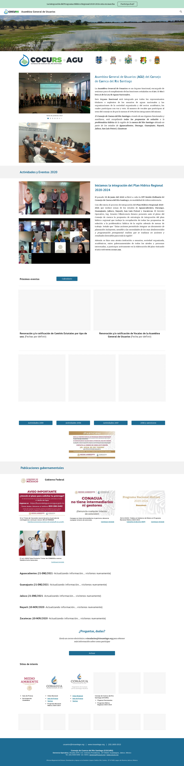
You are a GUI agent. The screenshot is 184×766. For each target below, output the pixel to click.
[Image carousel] (54, 96)
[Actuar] (92, 653)
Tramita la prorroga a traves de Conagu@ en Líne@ (46, 522)
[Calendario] (66, 279)
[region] (92, 4)
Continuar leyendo (57, 562)
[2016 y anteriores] (148, 423)
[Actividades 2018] (73, 423)
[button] (181, 12)
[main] (129, 79)
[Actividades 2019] (35, 423)
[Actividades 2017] (110, 423)
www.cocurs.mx (113, 755)
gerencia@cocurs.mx (97, 755)
